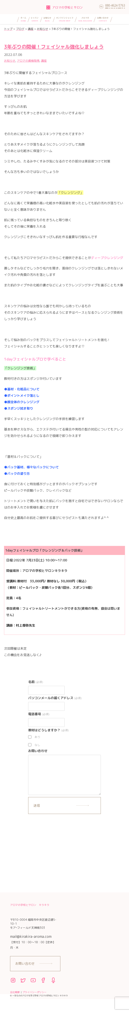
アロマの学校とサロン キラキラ (29, 905)
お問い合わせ (37, 751)
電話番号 (38, 714)
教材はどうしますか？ (48, 730)
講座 (44, 61)
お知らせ (9, 61)
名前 (35, 682)
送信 (36, 805)
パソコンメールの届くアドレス (55, 698)
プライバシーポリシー (34, 992)
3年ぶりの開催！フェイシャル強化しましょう (54, 46)
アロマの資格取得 (28, 61)
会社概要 (15, 992)
